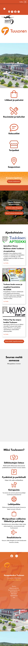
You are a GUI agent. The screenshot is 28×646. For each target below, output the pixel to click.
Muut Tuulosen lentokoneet (14, 213)
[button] (5, 238)
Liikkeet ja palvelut (14, 100)
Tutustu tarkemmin (14, 181)
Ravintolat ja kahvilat (14, 117)
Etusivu (14, 623)
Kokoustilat (14, 134)
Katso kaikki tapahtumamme (14, 341)
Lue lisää (5, 263)
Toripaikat (14, 150)
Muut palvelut (14, 629)
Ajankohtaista (14, 632)
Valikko (21, 2)
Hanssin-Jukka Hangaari (14, 208)
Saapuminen (14, 167)
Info (14, 634)
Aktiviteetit (14, 631)
